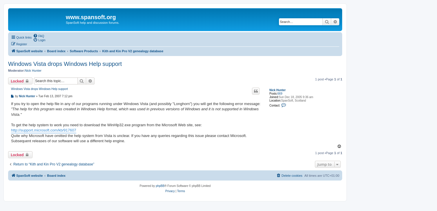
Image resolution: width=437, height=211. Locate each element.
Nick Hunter (33, 70)
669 (280, 93)
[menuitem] (38, 36)
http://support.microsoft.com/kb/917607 (43, 130)
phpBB (160, 185)
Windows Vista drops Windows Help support (65, 64)
